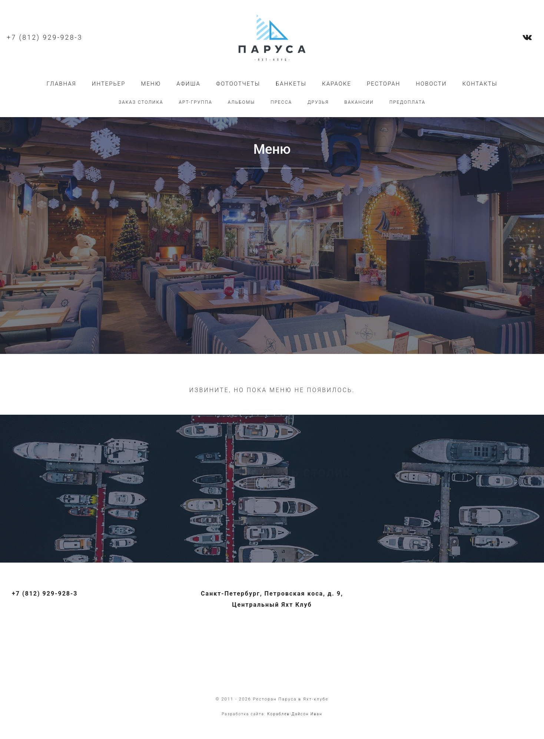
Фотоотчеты (238, 83)
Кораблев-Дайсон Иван (294, 714)
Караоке (336, 83)
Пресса (281, 102)
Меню (151, 83)
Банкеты (291, 83)
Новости (431, 83)
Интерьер (109, 83)
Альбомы (241, 102)
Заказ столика (141, 102)
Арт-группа (195, 102)
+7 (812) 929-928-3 (45, 37)
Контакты (479, 83)
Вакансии (359, 102)
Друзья (318, 102)
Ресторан (383, 83)
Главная (61, 83)
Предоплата (407, 102)
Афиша (188, 83)
